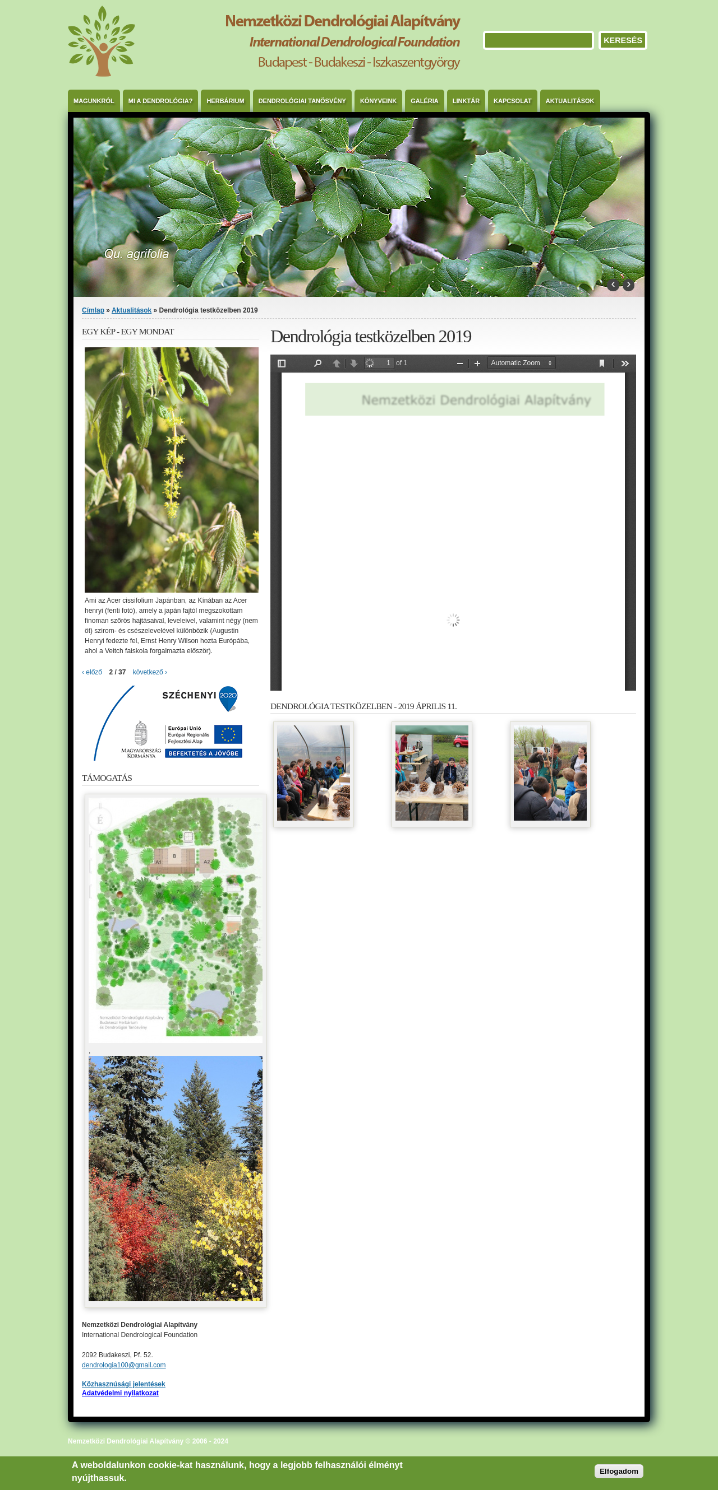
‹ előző (92, 672)
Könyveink (378, 100)
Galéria (425, 100)
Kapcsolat (513, 100)
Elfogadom (619, 1471)
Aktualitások (570, 100)
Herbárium (225, 100)
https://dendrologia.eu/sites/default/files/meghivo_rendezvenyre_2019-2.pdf (453, 523)
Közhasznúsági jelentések (123, 1384)
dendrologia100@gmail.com (124, 1365)
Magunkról (93, 100)
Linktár (466, 100)
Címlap (93, 310)
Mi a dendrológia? (160, 100)
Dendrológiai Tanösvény (302, 100)
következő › (150, 672)
